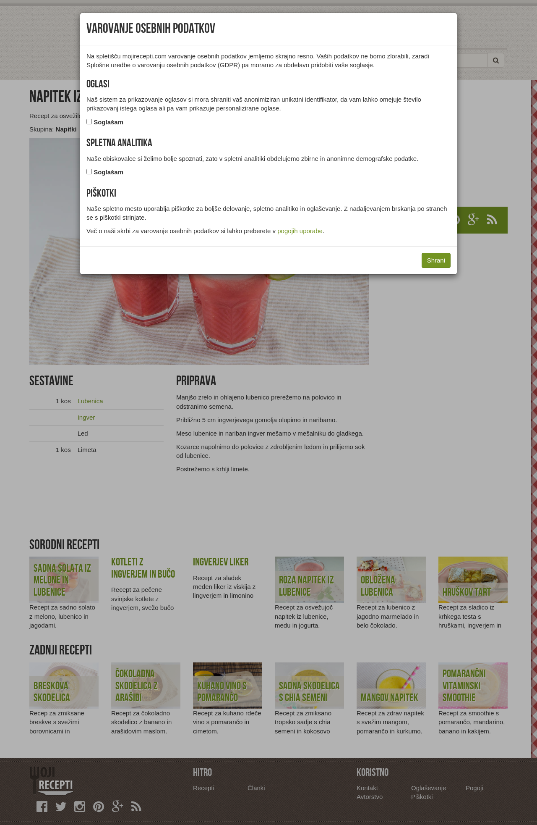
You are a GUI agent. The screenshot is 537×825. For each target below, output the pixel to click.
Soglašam (108, 122)
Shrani (436, 260)
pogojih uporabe (300, 230)
